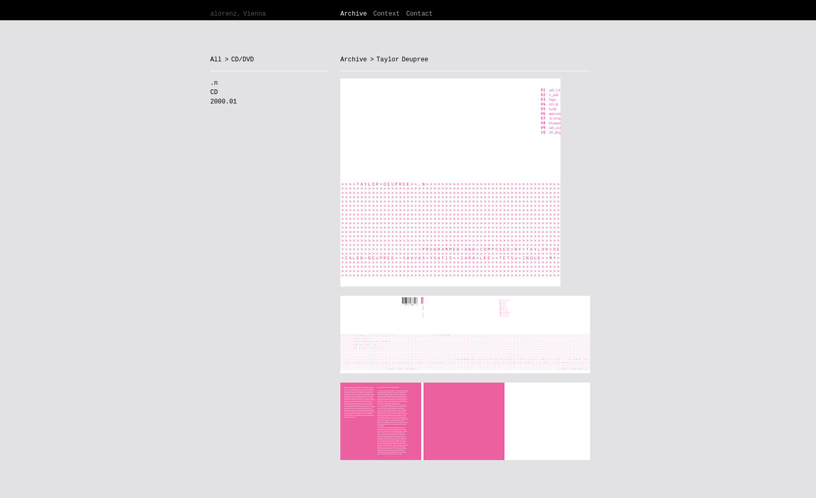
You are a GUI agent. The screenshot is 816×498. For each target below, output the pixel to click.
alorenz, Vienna (238, 14)
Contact (419, 14)
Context (386, 14)
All (216, 59)
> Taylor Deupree (399, 59)
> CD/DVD (239, 59)
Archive (353, 14)
